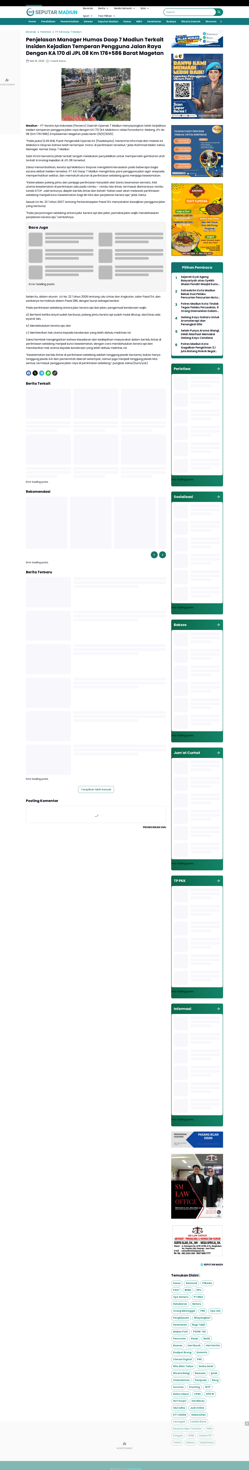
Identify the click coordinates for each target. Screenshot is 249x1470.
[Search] (190, 12)
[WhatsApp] (48, 373)
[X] (35, 373)
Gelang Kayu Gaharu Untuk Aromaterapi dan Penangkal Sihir (200, 321)
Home (32, 21)
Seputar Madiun (108, 21)
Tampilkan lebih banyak (96, 789)
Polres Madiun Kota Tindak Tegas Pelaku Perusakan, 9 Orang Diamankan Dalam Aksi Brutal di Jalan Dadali (200, 307)
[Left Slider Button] (154, 554)
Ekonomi (211, 21)
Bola (145, 8)
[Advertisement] (124, 1446)
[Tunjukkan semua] (218, 369)
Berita (103, 8)
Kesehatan (154, 21)
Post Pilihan (107, 16)
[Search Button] (219, 12)
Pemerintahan (70, 21)
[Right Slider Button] (219, 21)
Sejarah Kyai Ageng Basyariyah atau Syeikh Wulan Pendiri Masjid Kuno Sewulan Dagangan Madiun (200, 280)
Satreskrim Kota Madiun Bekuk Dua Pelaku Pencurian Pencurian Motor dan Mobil (200, 294)
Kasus (127, 21)
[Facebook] (28, 373)
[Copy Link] (54, 373)
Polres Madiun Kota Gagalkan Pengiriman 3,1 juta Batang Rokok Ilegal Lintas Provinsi (198, 347)
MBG (139, 21)
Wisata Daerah (190, 21)
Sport (88, 16)
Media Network (125, 8)
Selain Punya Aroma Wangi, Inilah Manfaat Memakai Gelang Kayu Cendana (200, 334)
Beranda (88, 8)
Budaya (171, 21)
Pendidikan (48, 21)
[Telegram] (41, 373)
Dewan (88, 21)
